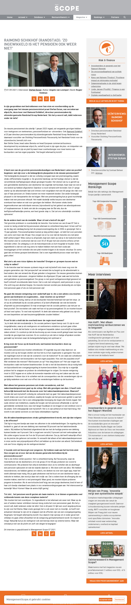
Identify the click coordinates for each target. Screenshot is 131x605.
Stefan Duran (35, 90)
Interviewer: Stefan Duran (117, 156)
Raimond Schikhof (74, 131)
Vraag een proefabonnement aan (107, 581)
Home (9, 17)
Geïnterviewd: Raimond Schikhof (117, 117)
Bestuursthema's (61, 17)
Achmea (98, 173)
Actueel (23, 17)
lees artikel (106, 361)
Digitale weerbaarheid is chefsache (106, 95)
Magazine (82, 17)
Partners (115, 17)
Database (40, 17)
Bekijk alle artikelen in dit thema (106, 101)
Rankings (99, 17)
